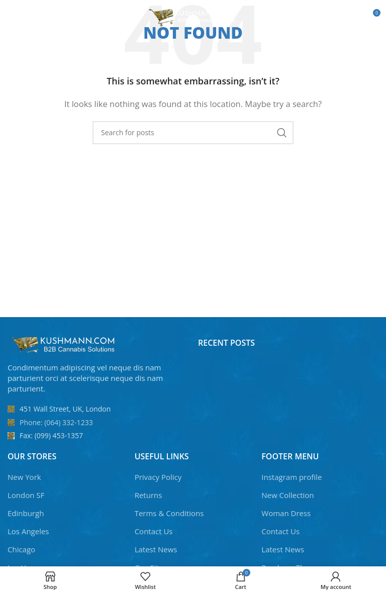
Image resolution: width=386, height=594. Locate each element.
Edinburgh (26, 513)
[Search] (193, 132)
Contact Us (154, 531)
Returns (148, 495)
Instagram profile (291, 477)
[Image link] (63, 344)
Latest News (156, 549)
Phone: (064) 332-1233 (56, 422)
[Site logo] (193, 16)
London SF (26, 495)
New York (24, 477)
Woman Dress (286, 513)
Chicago (21, 549)
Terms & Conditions (169, 513)
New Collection (287, 495)
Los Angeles (28, 531)
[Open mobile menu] (24, 17)
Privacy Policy (158, 477)
